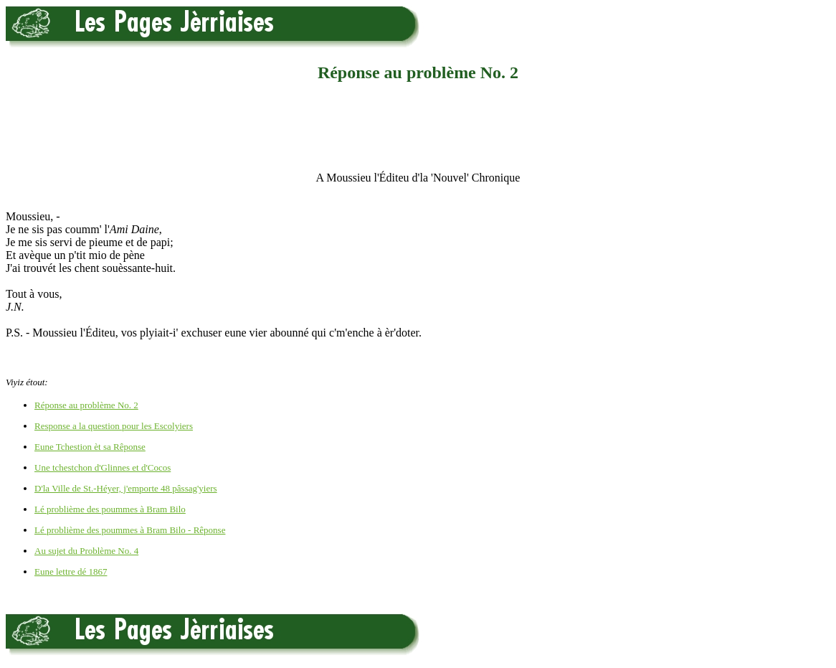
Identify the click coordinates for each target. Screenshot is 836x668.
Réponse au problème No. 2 (86, 405)
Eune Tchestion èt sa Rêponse (90, 446)
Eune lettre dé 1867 (70, 571)
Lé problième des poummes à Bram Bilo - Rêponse (129, 529)
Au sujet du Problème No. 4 (86, 550)
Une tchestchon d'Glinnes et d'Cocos (102, 467)
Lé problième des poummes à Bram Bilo (110, 509)
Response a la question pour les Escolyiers (113, 425)
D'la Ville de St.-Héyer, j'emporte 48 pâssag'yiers (125, 488)
